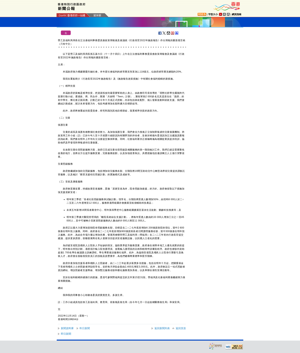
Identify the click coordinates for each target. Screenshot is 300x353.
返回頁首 (181, 328)
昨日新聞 (85, 328)
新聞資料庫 (67, 328)
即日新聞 (66, 333)
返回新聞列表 (162, 328)
